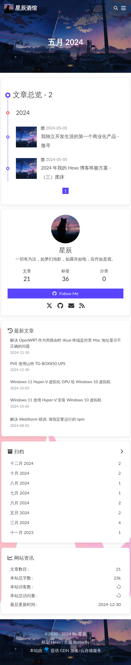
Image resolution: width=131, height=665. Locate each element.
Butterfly (81, 642)
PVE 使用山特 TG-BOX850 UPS (37, 363)
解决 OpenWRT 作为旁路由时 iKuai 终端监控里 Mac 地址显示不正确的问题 (65, 343)
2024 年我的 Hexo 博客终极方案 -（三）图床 (76, 172)
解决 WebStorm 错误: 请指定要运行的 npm (47, 419)
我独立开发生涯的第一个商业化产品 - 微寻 (80, 141)
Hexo (56, 642)
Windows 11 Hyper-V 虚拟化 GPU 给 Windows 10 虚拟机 (60, 381)
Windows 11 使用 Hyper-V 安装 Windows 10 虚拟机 (56, 399)
